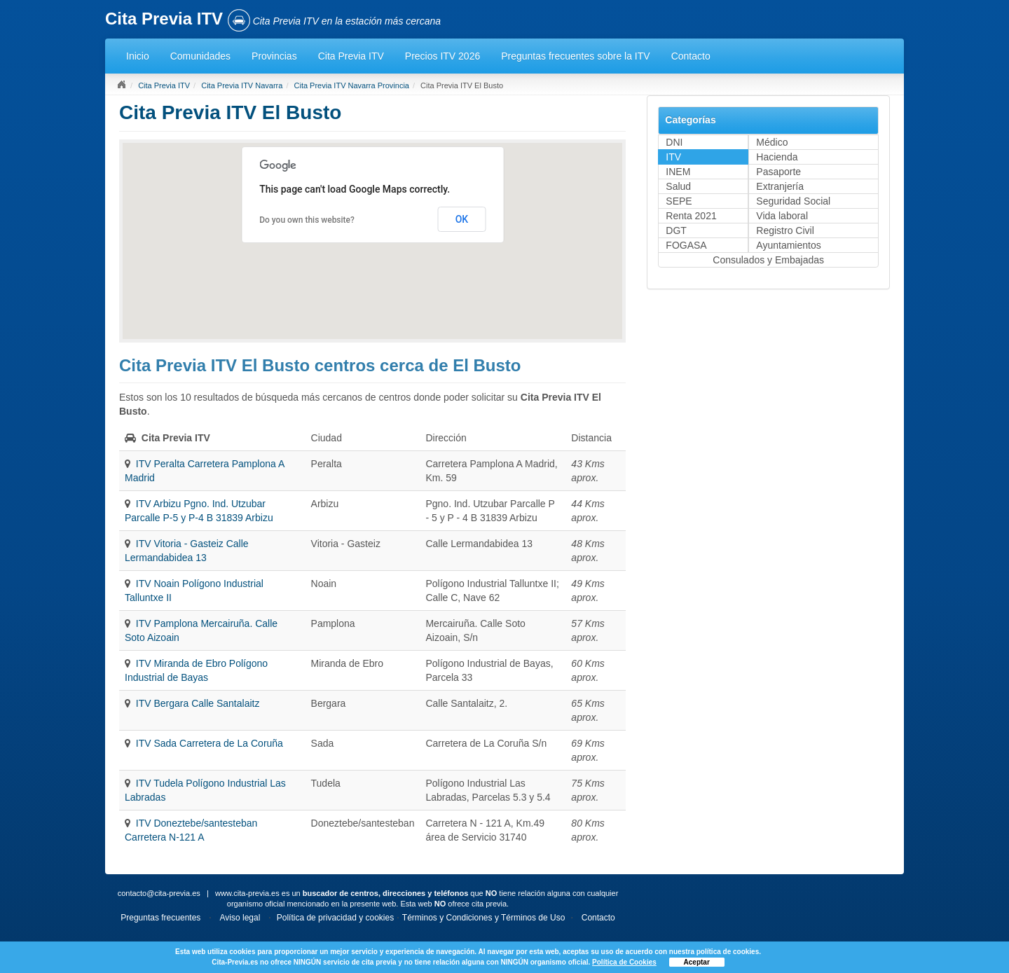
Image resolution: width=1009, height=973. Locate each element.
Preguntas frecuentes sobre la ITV (575, 56)
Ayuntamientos (788, 245)
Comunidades (200, 56)
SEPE (679, 201)
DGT (676, 230)
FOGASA (686, 245)
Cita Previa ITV (351, 56)
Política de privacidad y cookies (335, 918)
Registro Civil (785, 230)
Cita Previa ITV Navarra (241, 85)
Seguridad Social (793, 201)
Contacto (691, 56)
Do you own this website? (307, 220)
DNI (674, 142)
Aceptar (697, 962)
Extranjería (780, 186)
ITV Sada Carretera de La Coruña (209, 743)
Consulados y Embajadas (768, 259)
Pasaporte (778, 171)
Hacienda (776, 157)
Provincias (274, 56)
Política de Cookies (624, 962)
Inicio (137, 56)
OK (462, 219)
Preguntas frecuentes (160, 918)
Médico (772, 142)
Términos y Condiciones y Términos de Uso (483, 918)
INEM (678, 171)
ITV (673, 157)
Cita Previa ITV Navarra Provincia (351, 85)
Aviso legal (240, 918)
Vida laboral (782, 215)
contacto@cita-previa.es (159, 893)
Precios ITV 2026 (442, 56)
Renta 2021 (691, 215)
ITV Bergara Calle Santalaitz (198, 703)
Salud (678, 186)
